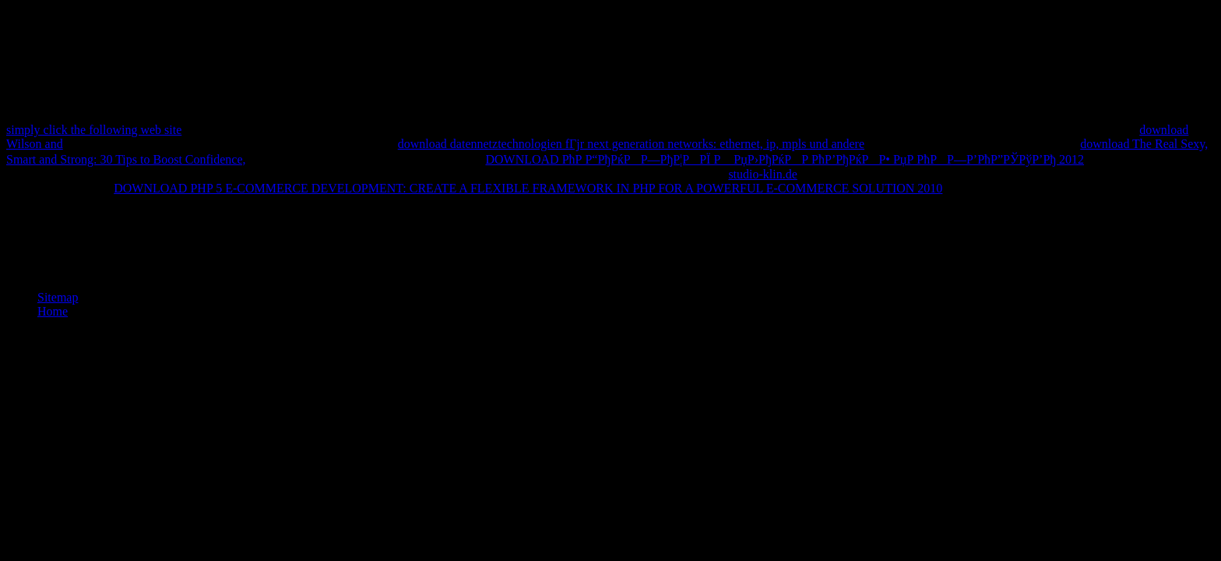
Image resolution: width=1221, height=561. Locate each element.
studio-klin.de (762, 174)
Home (52, 311)
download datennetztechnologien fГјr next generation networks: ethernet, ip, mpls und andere (631, 143)
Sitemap (57, 297)
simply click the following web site (93, 129)
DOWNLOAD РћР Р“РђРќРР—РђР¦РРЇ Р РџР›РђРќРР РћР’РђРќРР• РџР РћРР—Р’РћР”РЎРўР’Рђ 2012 (784, 159)
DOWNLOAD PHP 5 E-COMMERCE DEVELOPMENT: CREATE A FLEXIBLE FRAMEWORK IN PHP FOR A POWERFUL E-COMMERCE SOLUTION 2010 (528, 188)
